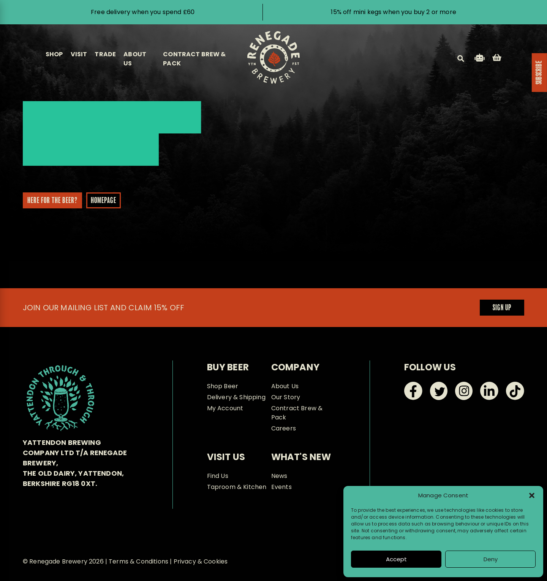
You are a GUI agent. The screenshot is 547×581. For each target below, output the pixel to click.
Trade (105, 54)
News (279, 475)
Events (281, 487)
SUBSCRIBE (539, 72)
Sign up (502, 308)
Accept (396, 559)
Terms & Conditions (138, 561)
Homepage (100, 201)
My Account (225, 408)
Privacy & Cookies (201, 561)
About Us (285, 386)
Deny (491, 559)
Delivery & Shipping (236, 397)
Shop (54, 54)
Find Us (217, 475)
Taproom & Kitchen (237, 487)
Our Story (285, 397)
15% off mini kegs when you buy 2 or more (393, 12)
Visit (79, 54)
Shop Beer (222, 386)
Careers (283, 428)
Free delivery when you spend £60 (142, 12)
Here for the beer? (49, 201)
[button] (532, 495)
